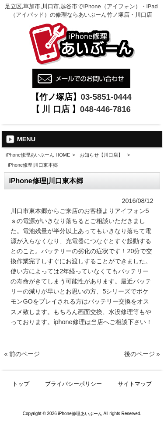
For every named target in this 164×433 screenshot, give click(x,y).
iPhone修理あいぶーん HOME (38, 154)
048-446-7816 (105, 109)
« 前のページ (22, 353)
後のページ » (142, 353)
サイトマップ (135, 384)
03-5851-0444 (106, 96)
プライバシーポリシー (73, 384)
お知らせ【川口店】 (101, 154)
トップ (20, 384)
